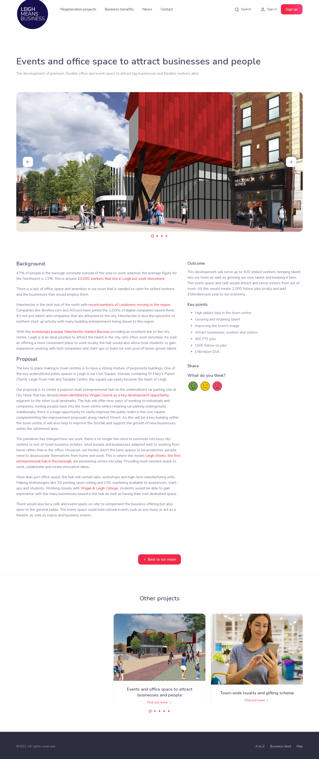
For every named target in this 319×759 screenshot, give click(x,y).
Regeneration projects (78, 9)
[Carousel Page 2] (157, 236)
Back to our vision (159, 559)
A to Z (260, 746)
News (147, 9)
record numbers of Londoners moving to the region (129, 304)
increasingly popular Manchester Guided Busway (71, 331)
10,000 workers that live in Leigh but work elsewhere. (121, 278)
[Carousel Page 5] (168, 711)
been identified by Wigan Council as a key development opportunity (114, 395)
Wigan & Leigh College (99, 488)
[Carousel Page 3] (161, 236)
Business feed (280, 746)
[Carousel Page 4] (166, 236)
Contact (167, 9)
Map (300, 746)
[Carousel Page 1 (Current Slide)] (152, 236)
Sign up (292, 9)
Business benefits (119, 9)
